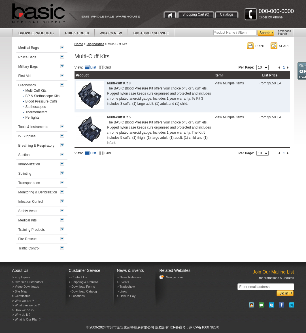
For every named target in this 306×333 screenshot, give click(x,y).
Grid (108, 67)
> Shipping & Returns (83, 282)
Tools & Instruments (33, 127)
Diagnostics (95, 44)
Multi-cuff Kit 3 (119, 83)
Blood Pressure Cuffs (42, 101)
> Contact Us (78, 277)
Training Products (31, 230)
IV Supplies (27, 136)
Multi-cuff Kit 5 (119, 117)
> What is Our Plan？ (27, 319)
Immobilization (29, 164)
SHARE (284, 46)
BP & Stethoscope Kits (43, 96)
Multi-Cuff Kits (36, 91)
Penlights (32, 117)
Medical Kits (27, 220)
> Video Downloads (25, 286)
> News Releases (129, 277)
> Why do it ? (21, 314)
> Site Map (19, 291)
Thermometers (37, 112)
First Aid (24, 76)
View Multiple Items (229, 83)
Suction (24, 155)
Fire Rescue (27, 239)
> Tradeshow (126, 286)
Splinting (24, 174)
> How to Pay (126, 296)
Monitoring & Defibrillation (37, 192)
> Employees (21, 277)
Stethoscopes (36, 107)
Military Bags (28, 67)
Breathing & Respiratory (36, 146)
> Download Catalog (83, 291)
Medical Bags (28, 48)
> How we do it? (23, 310)
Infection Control (30, 202)
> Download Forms (82, 286)
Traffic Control (29, 248)
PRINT (260, 46)
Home (79, 44)
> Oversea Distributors (27, 282)
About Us (20, 270)
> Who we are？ (23, 300)
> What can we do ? (26, 305)
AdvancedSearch (284, 32)
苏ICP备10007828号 (204, 327)
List (93, 67)
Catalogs (226, 14)
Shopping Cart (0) (195, 14)
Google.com (174, 277)
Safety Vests (27, 211)
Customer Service (84, 270)
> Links (122, 291)
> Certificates (21, 296)
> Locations (77, 296)
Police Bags (27, 57)
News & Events (130, 270)
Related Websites (175, 270)
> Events (123, 282)
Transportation (29, 183)
